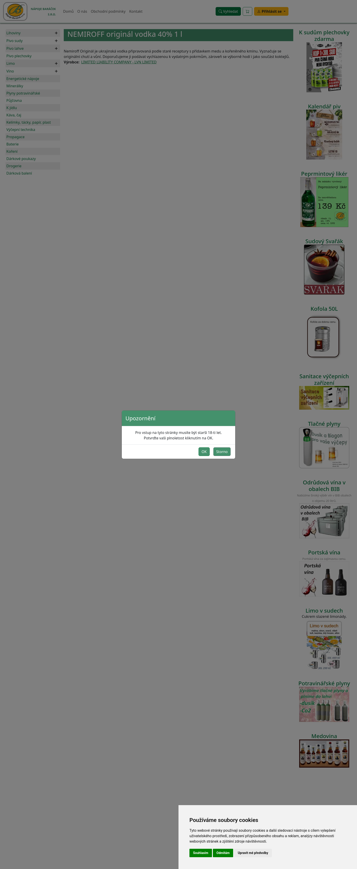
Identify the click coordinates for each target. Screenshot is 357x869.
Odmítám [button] (223, 853)
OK (204, 451)
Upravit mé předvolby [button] (253, 853)
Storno (222, 451)
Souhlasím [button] (200, 853)
